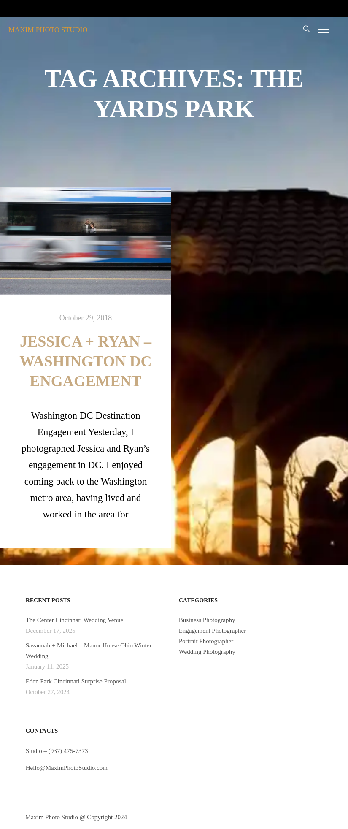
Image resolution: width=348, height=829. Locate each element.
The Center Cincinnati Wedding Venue (75, 620)
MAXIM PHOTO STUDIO (48, 30)
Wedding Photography (207, 651)
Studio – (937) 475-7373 (57, 751)
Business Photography (207, 620)
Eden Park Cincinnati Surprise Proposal (76, 681)
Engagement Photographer (212, 630)
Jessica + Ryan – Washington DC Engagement (85, 361)
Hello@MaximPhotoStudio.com (67, 767)
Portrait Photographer (206, 641)
